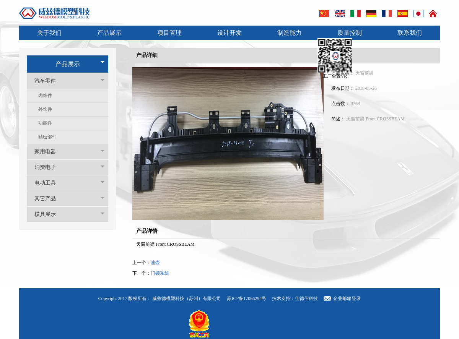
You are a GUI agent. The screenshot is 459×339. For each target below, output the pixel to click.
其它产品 (48, 198)
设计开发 (229, 32)
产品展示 (109, 32)
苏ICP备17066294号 (247, 298)
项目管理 (169, 32)
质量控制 (349, 32)
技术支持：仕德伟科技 (295, 298)
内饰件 (45, 95)
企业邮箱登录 (347, 298)
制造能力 (289, 32)
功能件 (45, 123)
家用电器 (48, 151)
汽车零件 (48, 81)
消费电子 (48, 167)
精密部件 (47, 136)
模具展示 (48, 214)
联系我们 (409, 32)
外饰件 (45, 109)
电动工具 (48, 183)
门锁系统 (160, 273)
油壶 (155, 262)
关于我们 (49, 32)
